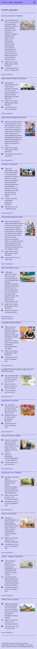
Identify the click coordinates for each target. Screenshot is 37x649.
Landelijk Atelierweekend (11, 323)
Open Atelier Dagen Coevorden (13, 78)
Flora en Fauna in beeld (10, 436)
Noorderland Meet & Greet (11, 217)
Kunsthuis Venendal (9, 164)
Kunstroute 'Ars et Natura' (11, 473)
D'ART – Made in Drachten (12, 556)
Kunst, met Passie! (8, 514)
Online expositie (7, 318)
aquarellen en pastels (9, 401)
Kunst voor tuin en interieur (12, 16)
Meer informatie (7, 74)
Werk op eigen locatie (10, 268)
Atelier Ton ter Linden (9, 599)
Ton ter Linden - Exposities (12, 2)
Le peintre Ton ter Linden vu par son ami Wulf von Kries (17, 370)
